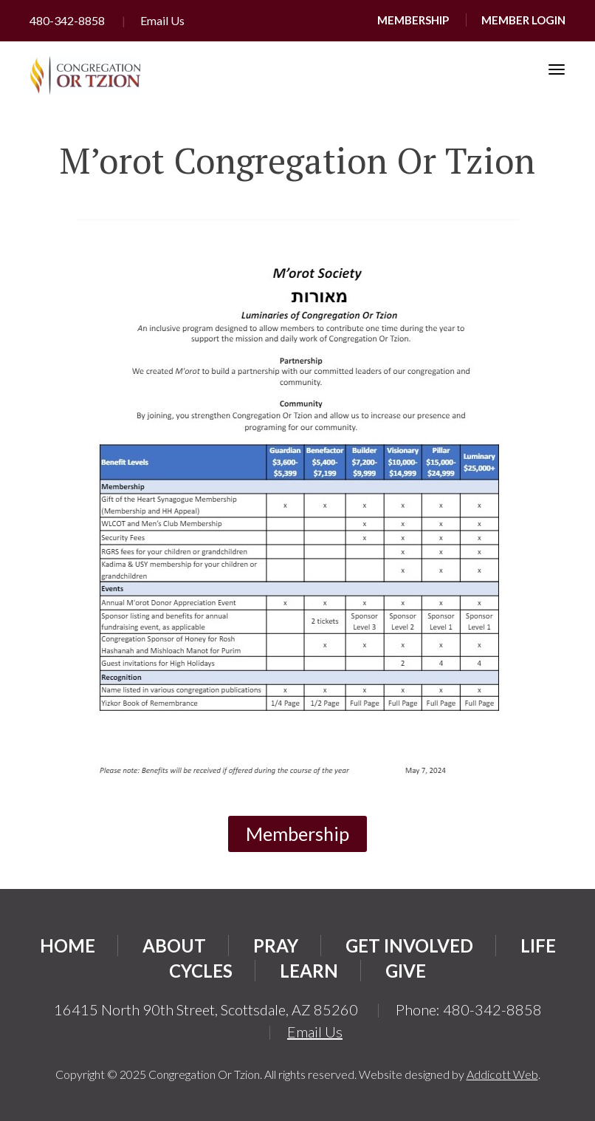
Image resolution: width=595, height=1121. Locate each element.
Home (67, 945)
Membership (413, 20)
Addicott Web (502, 1074)
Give (405, 970)
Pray (275, 945)
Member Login (523, 20)
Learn (309, 970)
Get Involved (409, 945)
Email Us (162, 20)
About (174, 945)
